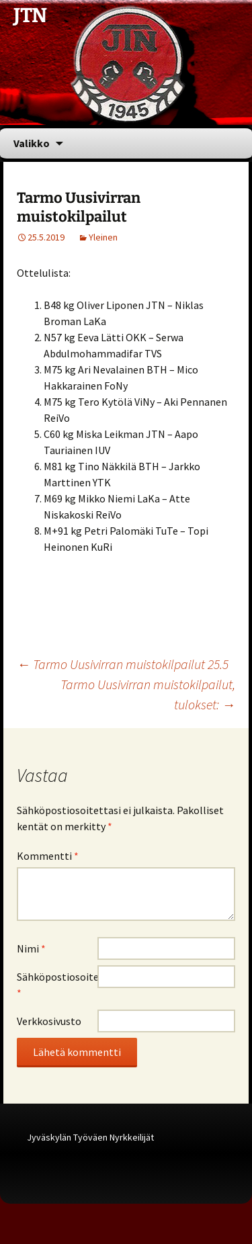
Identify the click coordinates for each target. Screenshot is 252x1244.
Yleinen (103, 237)
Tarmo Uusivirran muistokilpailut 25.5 (122, 664)
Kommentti (48, 855)
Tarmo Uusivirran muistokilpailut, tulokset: (147, 694)
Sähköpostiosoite (57, 984)
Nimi (31, 948)
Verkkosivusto (49, 1021)
